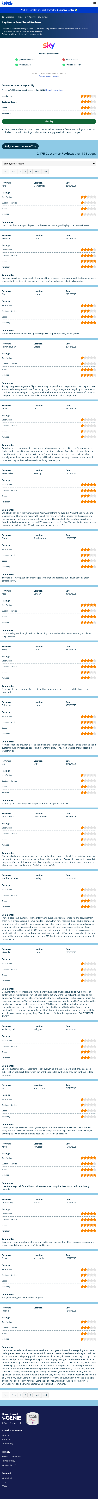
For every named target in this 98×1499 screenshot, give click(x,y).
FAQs (4, 1486)
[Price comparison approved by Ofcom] (32, 1418)
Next (37, 171)
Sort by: (8, 163)
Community (7, 1443)
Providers (22, 17)
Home (3, 17)
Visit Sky (49, 121)
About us (6, 1435)
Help (4, 1482)
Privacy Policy (8, 1460)
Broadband (11, 17)
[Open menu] (94, 3)
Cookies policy (9, 1465)
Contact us (7, 1478)
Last (45, 171)
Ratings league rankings (49, 76)
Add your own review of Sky (20, 146)
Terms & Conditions (11, 1456)
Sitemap (6, 1439)
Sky (41, 34)
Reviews (32, 17)
